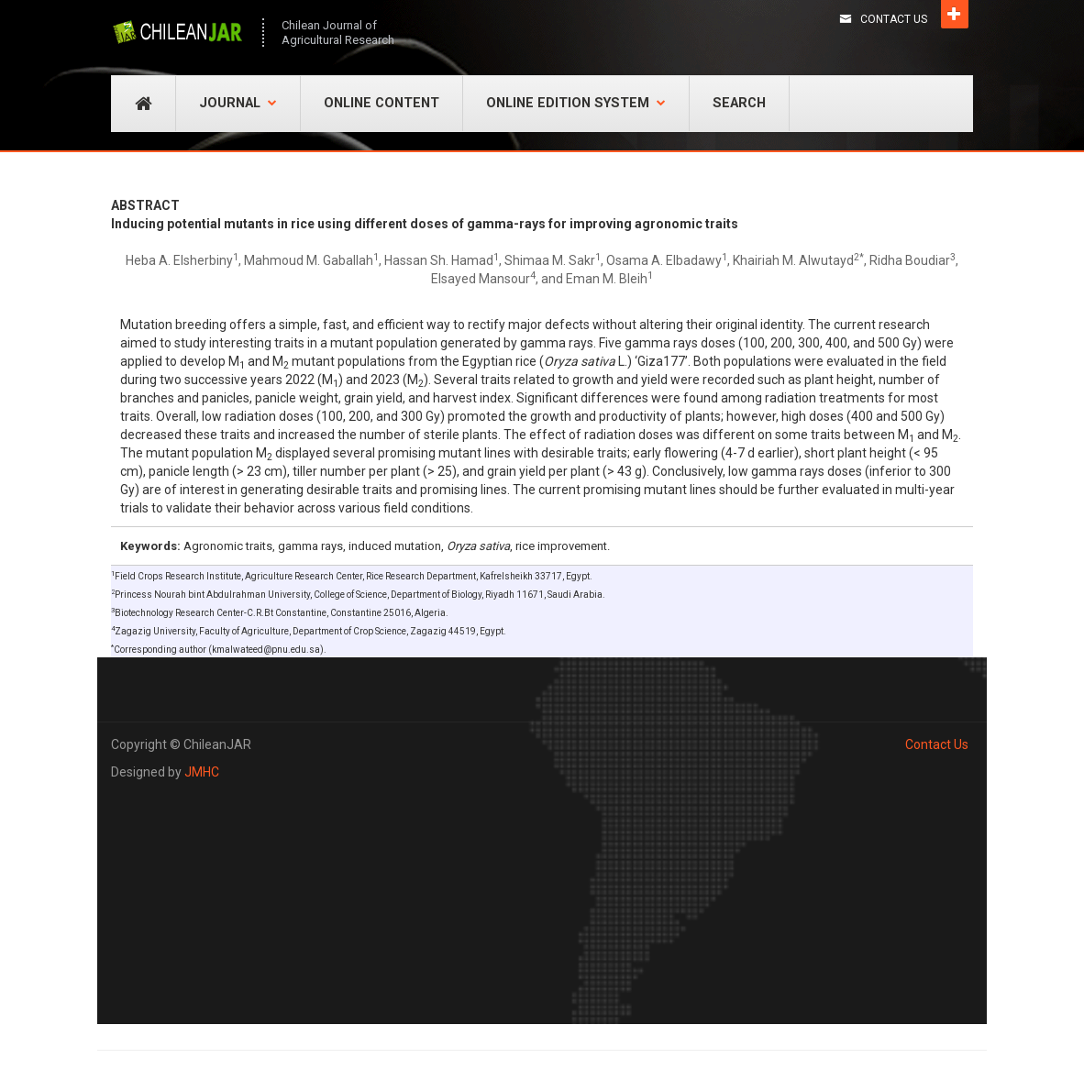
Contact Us (893, 19)
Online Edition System (576, 103)
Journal (238, 103)
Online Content (381, 103)
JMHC (201, 772)
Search (739, 103)
